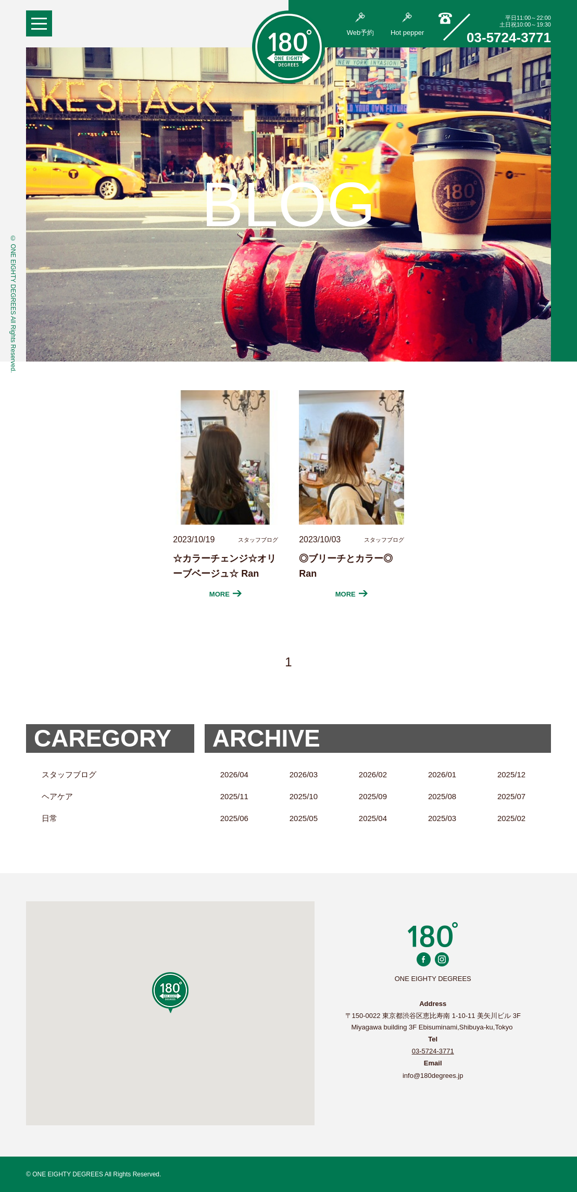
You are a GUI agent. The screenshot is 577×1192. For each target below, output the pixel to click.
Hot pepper (407, 24)
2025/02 (511, 818)
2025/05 (304, 818)
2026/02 (373, 774)
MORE (225, 594)
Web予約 (360, 24)
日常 (49, 818)
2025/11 (234, 796)
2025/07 (511, 796)
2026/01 (442, 774)
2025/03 (442, 818)
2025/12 (511, 774)
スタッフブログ (69, 774)
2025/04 (373, 818)
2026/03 (304, 774)
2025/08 (442, 796)
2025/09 (373, 796)
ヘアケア (57, 796)
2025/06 (234, 818)
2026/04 (234, 774)
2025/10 (304, 796)
